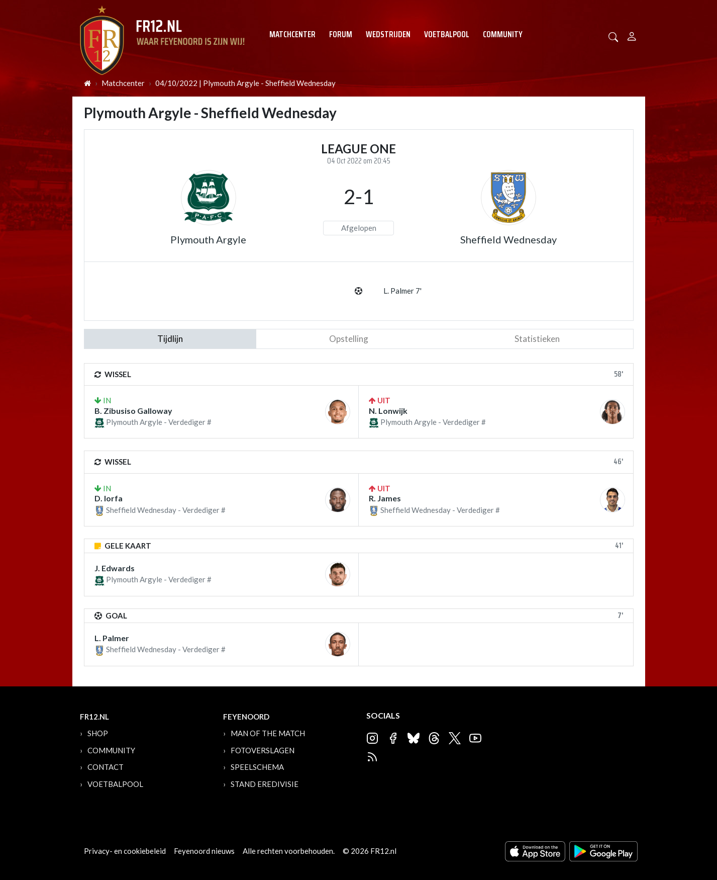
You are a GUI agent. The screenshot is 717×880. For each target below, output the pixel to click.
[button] (613, 36)
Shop (97, 733)
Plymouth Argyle (208, 239)
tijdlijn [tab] (170, 338)
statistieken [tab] (537, 338)
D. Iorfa (108, 498)
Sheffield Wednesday (508, 239)
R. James (385, 498)
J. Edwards (114, 568)
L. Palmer (111, 638)
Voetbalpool (446, 34)
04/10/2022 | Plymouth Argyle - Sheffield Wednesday (245, 82)
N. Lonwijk (388, 410)
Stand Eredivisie (264, 783)
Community (503, 34)
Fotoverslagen (262, 750)
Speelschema (257, 766)
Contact (105, 766)
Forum (340, 34)
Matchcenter (292, 34)
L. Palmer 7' (402, 290)
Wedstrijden (388, 34)
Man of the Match (268, 733)
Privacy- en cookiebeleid (125, 850)
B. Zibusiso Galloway (133, 410)
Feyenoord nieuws (204, 850)
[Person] (632, 35)
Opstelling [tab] (348, 338)
